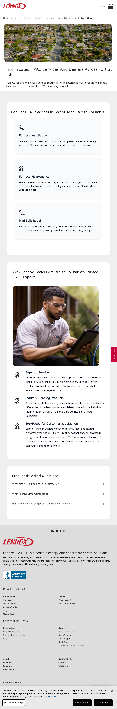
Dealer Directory (44, 18)
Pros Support (64, 599)
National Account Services (71, 645)
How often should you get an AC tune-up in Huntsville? (43, 503)
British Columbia (67, 18)
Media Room (9, 613)
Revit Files (63, 642)
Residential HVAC (15, 589)
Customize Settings (13, 704)
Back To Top (58, 531)
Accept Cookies (82, 704)
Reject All (103, 704)
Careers (62, 662)
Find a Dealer (9, 603)
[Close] (112, 693)
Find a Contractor (66, 631)
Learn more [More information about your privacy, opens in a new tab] (50, 698)
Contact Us (64, 666)
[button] (114, 354)
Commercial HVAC (16, 621)
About (6, 659)
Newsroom (8, 669)
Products (7, 599)
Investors (7, 662)
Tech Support (64, 638)
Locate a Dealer (23, 18)
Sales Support (65, 635)
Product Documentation (14, 635)
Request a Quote (11, 631)
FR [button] (101, 6)
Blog (5, 610)
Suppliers (7, 666)
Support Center (10, 606)
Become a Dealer (66, 603)
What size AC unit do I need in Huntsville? (35, 483)
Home (6, 18)
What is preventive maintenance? (30, 493)
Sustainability (65, 659)
